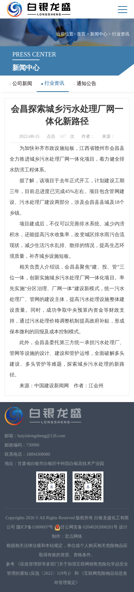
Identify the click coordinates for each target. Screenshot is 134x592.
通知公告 (84, 83)
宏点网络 (73, 536)
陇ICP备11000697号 (34, 527)
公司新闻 (20, 83)
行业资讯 (120, 34)
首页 (81, 34)
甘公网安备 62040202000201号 (86, 527)
